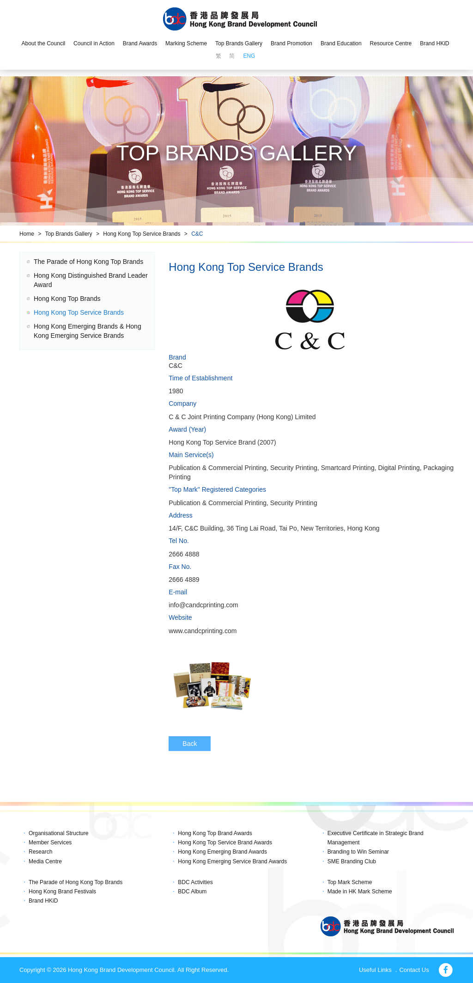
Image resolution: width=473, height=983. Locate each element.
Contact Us (414, 969)
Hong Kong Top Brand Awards (215, 833)
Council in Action (94, 43)
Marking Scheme (186, 43)
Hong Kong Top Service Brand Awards (225, 842)
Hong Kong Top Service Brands (141, 234)
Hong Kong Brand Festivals (62, 891)
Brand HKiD (434, 43)
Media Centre (45, 861)
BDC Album (192, 891)
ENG (249, 56)
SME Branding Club (351, 861)
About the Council (43, 43)
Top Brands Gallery (238, 43)
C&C (197, 234)
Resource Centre (391, 43)
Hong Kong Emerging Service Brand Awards (232, 861)
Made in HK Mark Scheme (359, 891)
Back (189, 743)
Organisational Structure (58, 833)
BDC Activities (195, 882)
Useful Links (375, 969)
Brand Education (341, 43)
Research (40, 852)
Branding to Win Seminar (358, 852)
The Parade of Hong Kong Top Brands (88, 261)
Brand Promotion (291, 43)
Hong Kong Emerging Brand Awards (222, 852)
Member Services (50, 842)
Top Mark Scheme (349, 882)
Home (26, 234)
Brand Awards (140, 43)
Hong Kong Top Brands (67, 298)
